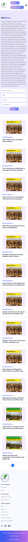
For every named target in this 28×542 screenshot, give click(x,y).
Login (15, 3)
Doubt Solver (17, 7)
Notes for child (5, 499)
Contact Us (4, 512)
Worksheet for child (6, 497)
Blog (2, 506)
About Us (3, 509)
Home (2, 14)
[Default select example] (14, 95)
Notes (2, 490)
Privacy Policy (4, 515)
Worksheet (4, 487)
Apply (14, 109)
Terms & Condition (6, 518)
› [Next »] (17, 465)
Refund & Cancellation (7, 521)
